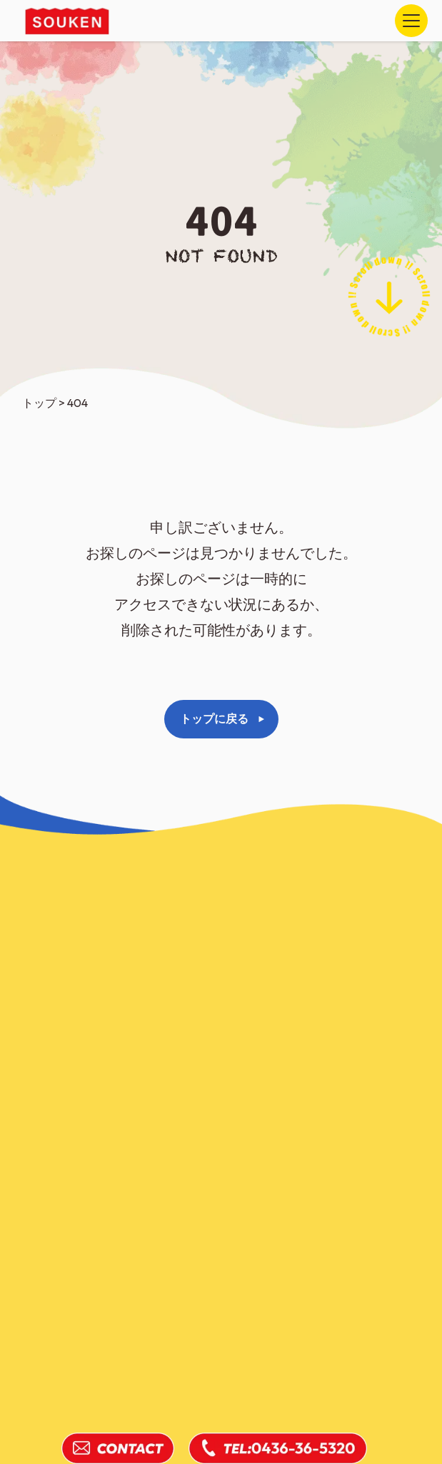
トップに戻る (214, 718)
